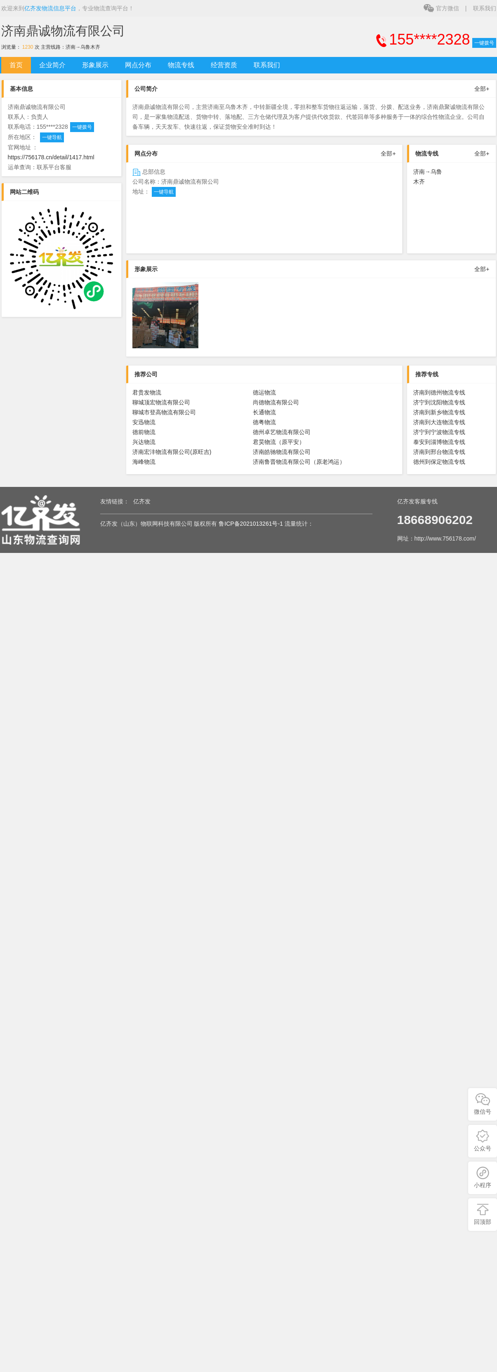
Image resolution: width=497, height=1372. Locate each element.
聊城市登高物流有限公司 (164, 412)
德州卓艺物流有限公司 (282, 432)
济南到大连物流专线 (439, 422)
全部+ (481, 88)
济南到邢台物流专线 (439, 452)
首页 (16, 64)
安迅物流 (143, 422)
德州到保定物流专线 (439, 461)
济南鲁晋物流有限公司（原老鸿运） (299, 461)
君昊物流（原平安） (279, 442)
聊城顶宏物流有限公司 (161, 402)
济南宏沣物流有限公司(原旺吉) (171, 452)
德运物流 (264, 392)
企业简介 (52, 64)
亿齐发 (142, 501)
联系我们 (484, 8)
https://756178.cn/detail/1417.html (51, 157)
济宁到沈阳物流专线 (439, 402)
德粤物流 (264, 422)
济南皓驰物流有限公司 (282, 452)
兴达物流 (143, 442)
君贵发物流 (146, 392)
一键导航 (52, 137)
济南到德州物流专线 (439, 392)
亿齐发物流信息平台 (50, 8)
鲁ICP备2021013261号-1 (251, 523)
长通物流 (264, 412)
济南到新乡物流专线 (439, 412)
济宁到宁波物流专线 (439, 432)
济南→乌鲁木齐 (83, 47)
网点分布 (138, 64)
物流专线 (181, 64)
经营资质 (224, 64)
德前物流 (143, 432)
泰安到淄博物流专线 (439, 442)
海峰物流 (143, 461)
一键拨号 (484, 43)
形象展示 (95, 64)
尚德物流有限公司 (276, 402)
